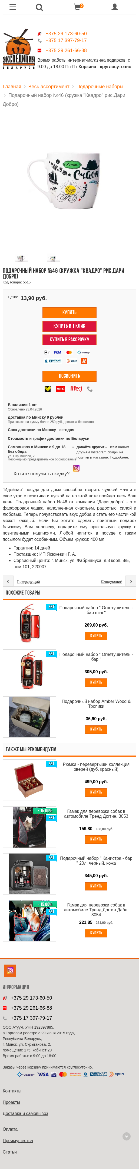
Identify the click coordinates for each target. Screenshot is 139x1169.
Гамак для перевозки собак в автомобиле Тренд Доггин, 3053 (96, 814)
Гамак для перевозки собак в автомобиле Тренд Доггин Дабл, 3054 (96, 910)
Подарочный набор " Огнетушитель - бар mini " (96, 610)
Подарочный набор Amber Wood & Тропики (96, 704)
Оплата (10, 1129)
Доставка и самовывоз (25, 1113)
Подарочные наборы (100, 86)
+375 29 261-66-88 (66, 50)
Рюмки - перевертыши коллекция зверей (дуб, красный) (96, 767)
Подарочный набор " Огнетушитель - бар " (96, 657)
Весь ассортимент (49, 86)
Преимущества (18, 1140)
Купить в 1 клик (69, 326)
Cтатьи (10, 1152)
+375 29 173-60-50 (66, 33)
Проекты (11, 1102)
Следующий (111, 581)
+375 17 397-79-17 (66, 40)
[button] (39, 7)
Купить (69, 312)
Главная (12, 86)
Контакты (12, 1091)
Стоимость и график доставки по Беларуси (48, 438)
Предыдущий (28, 581)
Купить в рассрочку (69, 340)
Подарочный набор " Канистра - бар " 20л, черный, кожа (96, 860)
